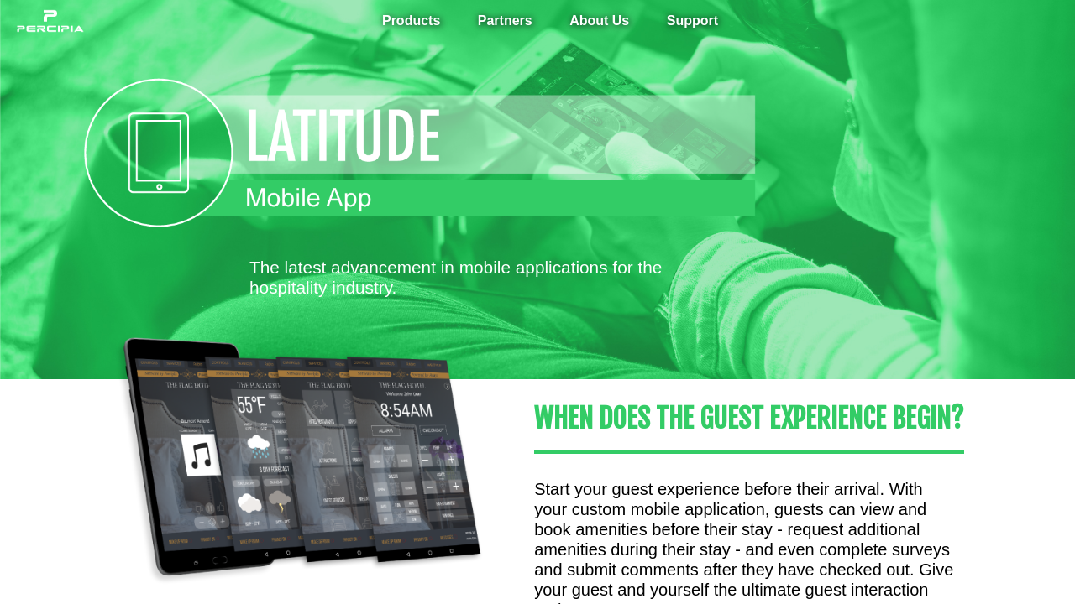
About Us (599, 20)
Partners (505, 20)
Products (411, 20)
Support (692, 20)
